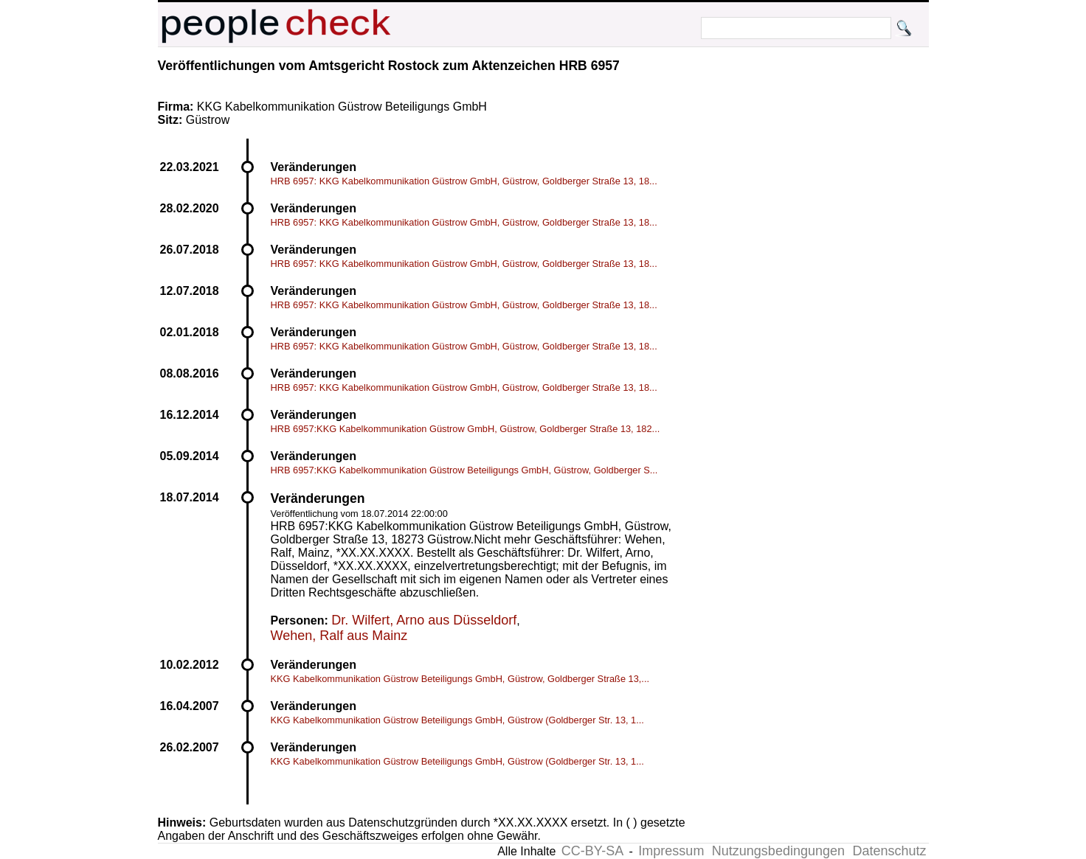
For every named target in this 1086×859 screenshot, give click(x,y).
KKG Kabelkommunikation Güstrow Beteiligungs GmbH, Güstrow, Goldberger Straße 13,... (460, 678)
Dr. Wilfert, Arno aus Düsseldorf (423, 620)
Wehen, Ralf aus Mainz (339, 635)
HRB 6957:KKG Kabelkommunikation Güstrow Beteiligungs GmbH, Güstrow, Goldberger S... (464, 470)
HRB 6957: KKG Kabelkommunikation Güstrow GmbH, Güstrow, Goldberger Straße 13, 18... (464, 181)
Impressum (671, 851)
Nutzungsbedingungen (778, 851)
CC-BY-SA (592, 851)
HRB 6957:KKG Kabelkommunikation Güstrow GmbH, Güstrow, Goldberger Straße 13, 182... (465, 428)
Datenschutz (889, 851)
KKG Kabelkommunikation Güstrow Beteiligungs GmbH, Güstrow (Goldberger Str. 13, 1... (457, 720)
